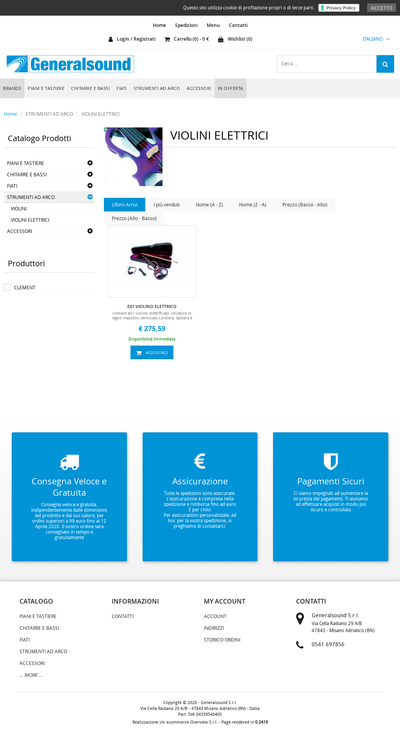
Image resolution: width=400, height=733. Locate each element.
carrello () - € (186, 39)
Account (215, 616)
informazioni (135, 601)
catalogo (36, 601)
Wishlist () (235, 39)
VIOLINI (19, 208)
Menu (213, 25)
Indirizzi (214, 628)
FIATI (121, 88)
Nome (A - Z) (209, 204)
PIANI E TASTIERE (46, 88)
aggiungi (152, 352)
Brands (12, 88)
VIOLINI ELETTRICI (100, 114)
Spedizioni (186, 25)
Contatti (238, 25)
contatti (311, 601)
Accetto (381, 8)
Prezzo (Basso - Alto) (304, 204)
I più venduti (167, 204)
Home (10, 114)
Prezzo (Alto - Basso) (134, 218)
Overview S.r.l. (204, 722)
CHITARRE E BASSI (90, 88)
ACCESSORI (199, 88)
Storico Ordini (222, 639)
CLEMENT (25, 287)
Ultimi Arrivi (125, 204)
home (159, 25)
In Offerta (230, 88)
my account (224, 601)
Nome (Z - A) (252, 204)
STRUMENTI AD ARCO (157, 88)
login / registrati (136, 39)
